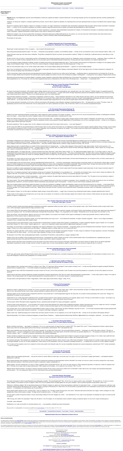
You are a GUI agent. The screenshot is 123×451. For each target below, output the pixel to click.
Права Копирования (79, 7)
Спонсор (66, 449)
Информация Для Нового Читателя (70, 414)
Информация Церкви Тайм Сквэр (53, 414)
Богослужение (65, 7)
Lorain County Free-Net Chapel (65, 425)
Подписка (72, 7)
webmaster (47, 445)
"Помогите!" (58, 449)
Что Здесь (62, 449)
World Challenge (40, 407)
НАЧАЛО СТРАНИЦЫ (61, 443)
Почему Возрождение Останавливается (49, 449)
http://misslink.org (65, 434)
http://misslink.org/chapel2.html (67, 435)
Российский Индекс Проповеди (54, 7)
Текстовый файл (43, 7)
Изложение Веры (71, 449)
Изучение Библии (77, 449)
